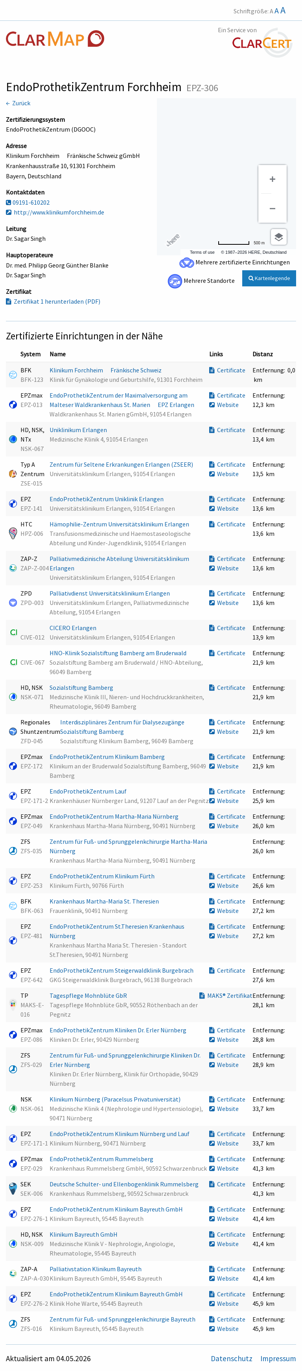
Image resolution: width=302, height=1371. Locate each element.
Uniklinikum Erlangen (79, 430)
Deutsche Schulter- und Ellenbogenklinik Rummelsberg (125, 1184)
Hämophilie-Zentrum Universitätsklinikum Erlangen (120, 524)
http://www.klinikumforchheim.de (55, 212)
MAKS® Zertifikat (225, 995)
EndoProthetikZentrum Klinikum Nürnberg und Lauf (120, 1134)
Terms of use (202, 252)
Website (224, 405)
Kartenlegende (269, 278)
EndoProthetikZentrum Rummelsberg (102, 1159)
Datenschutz (232, 1358)
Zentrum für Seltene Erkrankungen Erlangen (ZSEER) (122, 464)
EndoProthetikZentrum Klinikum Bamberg (108, 757)
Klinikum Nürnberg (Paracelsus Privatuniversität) (116, 1099)
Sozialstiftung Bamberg (82, 687)
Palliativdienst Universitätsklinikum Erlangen (110, 593)
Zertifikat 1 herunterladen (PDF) (53, 301)
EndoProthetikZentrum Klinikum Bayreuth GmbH (117, 1209)
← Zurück (18, 103)
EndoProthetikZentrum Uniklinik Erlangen (107, 499)
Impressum (278, 1358)
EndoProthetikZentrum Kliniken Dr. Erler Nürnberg (119, 1030)
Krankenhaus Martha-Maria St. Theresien (105, 901)
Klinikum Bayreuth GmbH (84, 1234)
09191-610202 (28, 202)
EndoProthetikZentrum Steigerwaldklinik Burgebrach (122, 970)
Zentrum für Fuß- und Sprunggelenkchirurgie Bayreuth (123, 1319)
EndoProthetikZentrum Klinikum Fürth (103, 876)
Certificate (227, 370)
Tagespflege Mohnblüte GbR (89, 995)
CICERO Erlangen (74, 628)
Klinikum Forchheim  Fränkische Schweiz (106, 370)
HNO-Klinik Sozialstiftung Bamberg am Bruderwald (119, 653)
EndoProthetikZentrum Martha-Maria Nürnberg (115, 816)
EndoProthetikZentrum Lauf (89, 791)
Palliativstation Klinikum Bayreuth (96, 1269)
